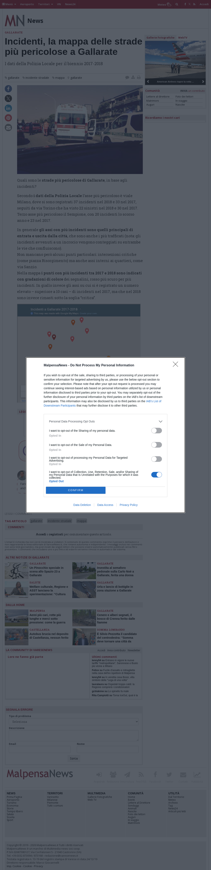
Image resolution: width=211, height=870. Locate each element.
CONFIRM (75, 490)
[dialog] (105, 435)
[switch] (156, 430)
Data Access (105, 505)
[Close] (177, 365)
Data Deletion (82, 505)
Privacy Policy (129, 505)
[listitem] (105, 421)
